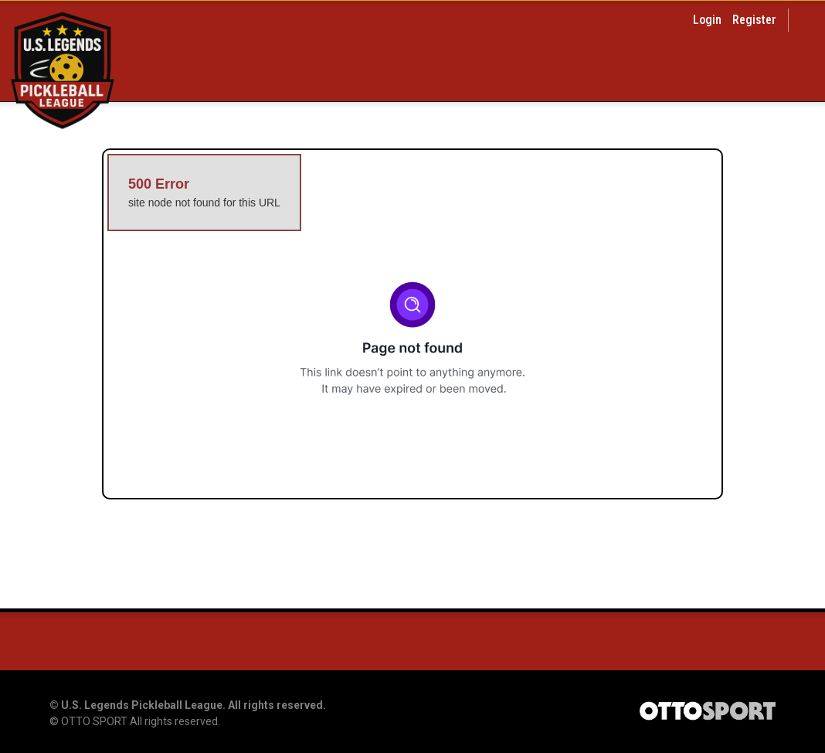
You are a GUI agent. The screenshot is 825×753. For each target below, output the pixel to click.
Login (707, 19)
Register (754, 19)
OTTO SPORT (94, 721)
